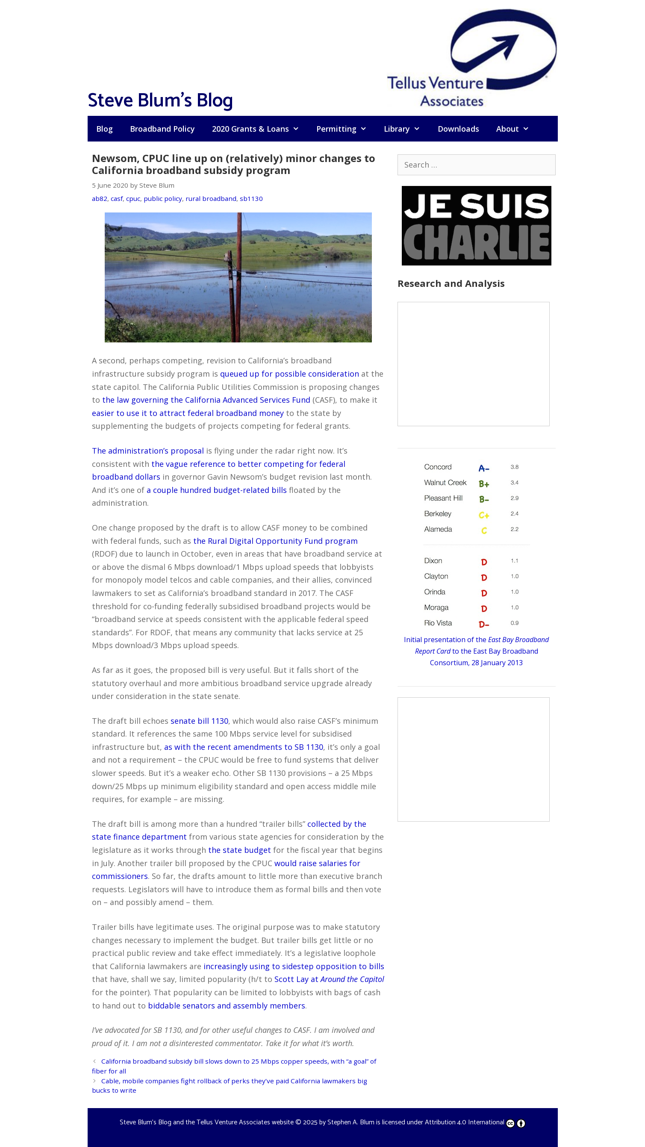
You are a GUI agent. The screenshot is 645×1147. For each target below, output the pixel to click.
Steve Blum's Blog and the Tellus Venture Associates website (207, 1122)
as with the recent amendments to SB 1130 (243, 747)
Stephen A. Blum (350, 1122)
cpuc (133, 198)
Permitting (345, 129)
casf (117, 198)
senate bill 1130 (199, 721)
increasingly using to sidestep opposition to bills (293, 966)
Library (406, 129)
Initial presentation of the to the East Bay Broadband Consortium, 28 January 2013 (476, 651)
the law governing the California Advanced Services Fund (206, 400)
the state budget (239, 850)
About (517, 129)
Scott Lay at (329, 979)
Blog (104, 129)
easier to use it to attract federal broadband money (188, 413)
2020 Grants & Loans (260, 129)
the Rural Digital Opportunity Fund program (275, 541)
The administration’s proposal (148, 450)
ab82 (99, 198)
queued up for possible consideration (289, 374)
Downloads (458, 129)
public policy (163, 198)
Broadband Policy (162, 129)
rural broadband (211, 198)
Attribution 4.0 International (475, 1122)
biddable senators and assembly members (226, 1005)
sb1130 (251, 198)
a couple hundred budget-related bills (217, 490)
